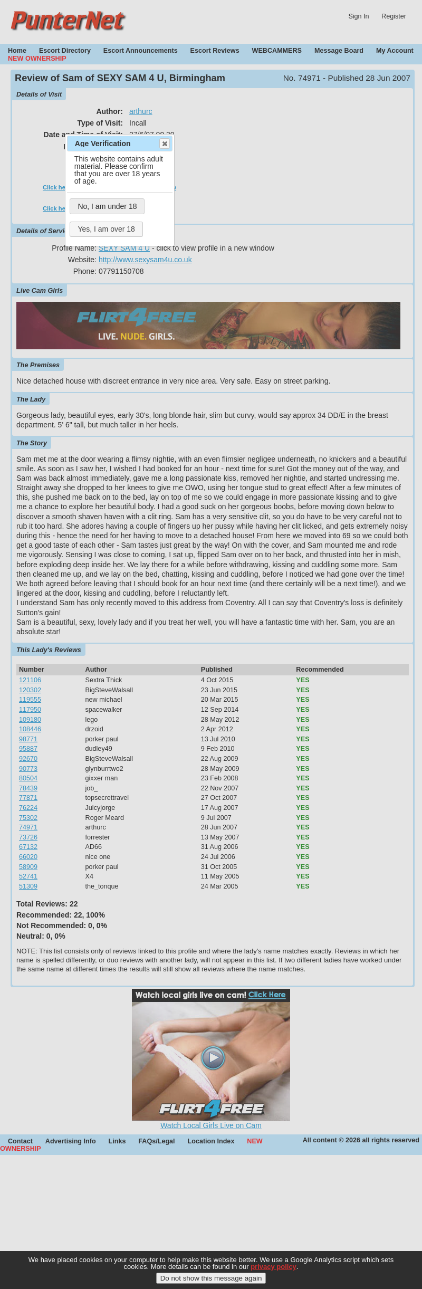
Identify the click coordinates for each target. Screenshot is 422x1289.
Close (164, 143)
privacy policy (273, 1274)
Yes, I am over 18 (106, 229)
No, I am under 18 (107, 206)
